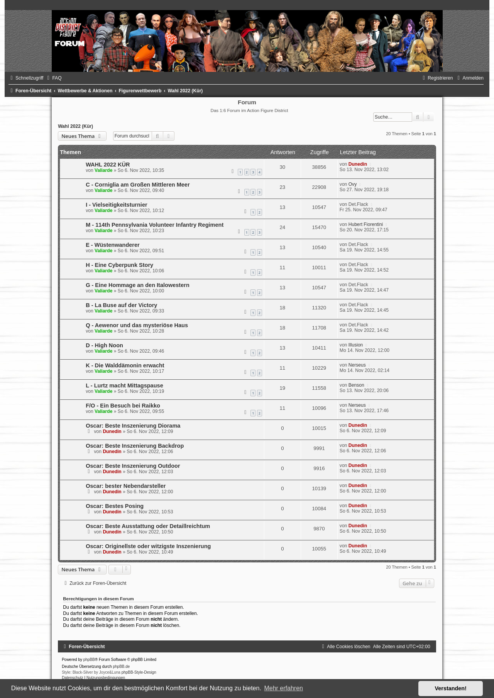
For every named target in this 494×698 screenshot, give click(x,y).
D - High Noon (104, 345)
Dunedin (358, 164)
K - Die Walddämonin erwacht (125, 365)
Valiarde (103, 170)
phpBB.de (121, 666)
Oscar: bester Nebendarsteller (126, 486)
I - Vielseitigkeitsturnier (116, 205)
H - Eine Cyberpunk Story (119, 265)
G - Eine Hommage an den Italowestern (137, 285)
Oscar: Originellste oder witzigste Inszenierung (148, 546)
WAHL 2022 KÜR (108, 164)
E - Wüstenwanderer (113, 245)
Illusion (356, 345)
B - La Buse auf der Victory (121, 305)
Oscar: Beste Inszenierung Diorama (133, 426)
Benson (356, 385)
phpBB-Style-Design (139, 672)
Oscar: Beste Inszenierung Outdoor (133, 466)
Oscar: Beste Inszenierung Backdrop (135, 446)
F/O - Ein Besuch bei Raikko (123, 405)
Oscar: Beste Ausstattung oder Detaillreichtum (148, 526)
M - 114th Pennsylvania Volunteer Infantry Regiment (154, 225)
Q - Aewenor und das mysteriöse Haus (137, 325)
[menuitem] (53, 78)
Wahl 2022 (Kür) (75, 126)
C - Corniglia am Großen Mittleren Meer (137, 185)
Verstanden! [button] (451, 688)
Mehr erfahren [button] (283, 688)
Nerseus (357, 365)
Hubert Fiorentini (366, 224)
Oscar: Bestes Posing (115, 506)
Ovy (353, 184)
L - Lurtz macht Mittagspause (124, 385)
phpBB (89, 659)
